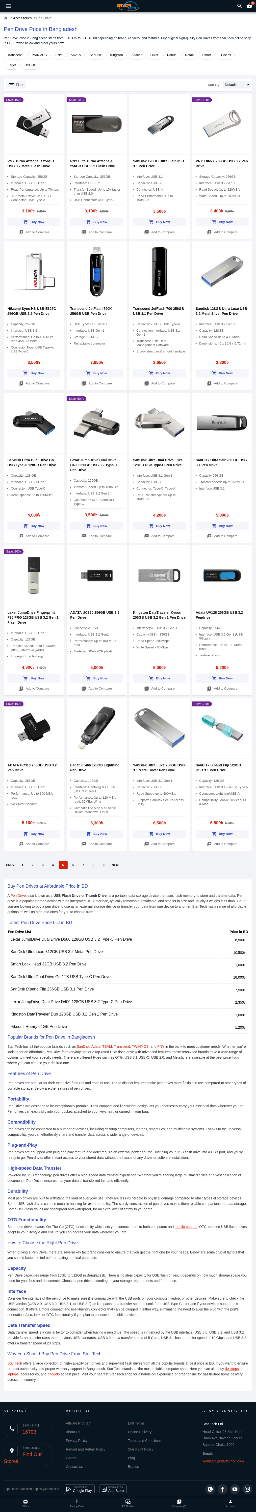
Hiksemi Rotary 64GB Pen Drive (38, 1026)
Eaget (11, 65)
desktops (232, 1369)
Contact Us (74, 1467)
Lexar (154, 55)
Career (71, 1458)
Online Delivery (140, 1432)
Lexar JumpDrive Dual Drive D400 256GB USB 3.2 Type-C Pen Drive (93, 465)
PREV (10, 865)
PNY (58, 55)
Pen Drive (18, 896)
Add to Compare (34, 231)
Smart (206, 55)
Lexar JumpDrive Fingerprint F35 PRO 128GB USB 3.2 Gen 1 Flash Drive (32, 617)
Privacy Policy (76, 1441)
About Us (73, 1432)
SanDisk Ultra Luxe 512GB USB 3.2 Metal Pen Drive (56, 952)
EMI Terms (136, 1423)
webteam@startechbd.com (223, 1461)
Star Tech (14, 1363)
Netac (189, 55)
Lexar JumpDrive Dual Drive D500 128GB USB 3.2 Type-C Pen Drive (71, 939)
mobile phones (186, 1227)
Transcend (15, 55)
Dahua (172, 55)
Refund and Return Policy (85, 1449)
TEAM (107, 1046)
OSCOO (30, 65)
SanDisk (96, 55)
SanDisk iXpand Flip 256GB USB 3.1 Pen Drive (52, 989)
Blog (131, 1458)
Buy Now (33, 221)
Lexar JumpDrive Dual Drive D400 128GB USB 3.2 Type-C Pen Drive (71, 1002)
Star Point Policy (141, 1449)
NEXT (116, 865)
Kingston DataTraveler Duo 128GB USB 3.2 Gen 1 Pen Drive (64, 1014)
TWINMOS (39, 55)
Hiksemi (225, 55)
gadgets (54, 1374)
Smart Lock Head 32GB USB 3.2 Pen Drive (48, 964)
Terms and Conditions (144, 1441)
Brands (133, 1467)
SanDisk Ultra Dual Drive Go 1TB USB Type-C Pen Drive (60, 977)
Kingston (116, 55)
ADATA (76, 55)
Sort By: (214, 85)
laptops (13, 1374)
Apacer (136, 55)
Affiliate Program (78, 1423)
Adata (96, 1046)
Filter (16, 85)
